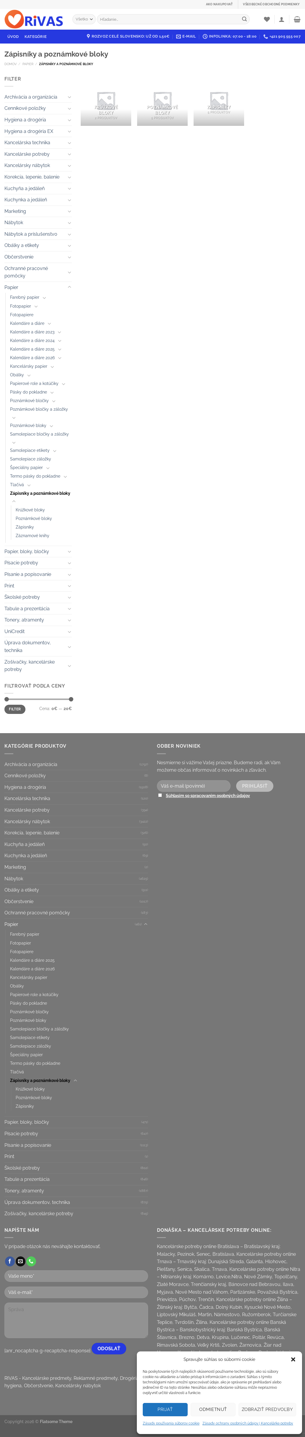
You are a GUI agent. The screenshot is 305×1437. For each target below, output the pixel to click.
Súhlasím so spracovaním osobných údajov (208, 795)
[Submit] (244, 19)
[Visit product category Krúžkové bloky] (106, 100)
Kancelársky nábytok (27, 165)
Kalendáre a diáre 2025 (32, 348)
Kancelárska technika (27, 142)
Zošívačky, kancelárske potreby (29, 665)
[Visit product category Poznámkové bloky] (162, 100)
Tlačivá (17, 484)
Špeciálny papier (26, 467)
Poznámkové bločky (29, 400)
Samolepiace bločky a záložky (39, 433)
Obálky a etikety (21, 245)
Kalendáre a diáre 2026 (32, 357)
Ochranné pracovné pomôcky (26, 272)
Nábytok (13, 222)
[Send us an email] (20, 1261)
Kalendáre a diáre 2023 (32, 331)
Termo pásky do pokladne (35, 476)
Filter (15, 709)
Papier (27, 64)
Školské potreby (22, 597)
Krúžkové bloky (30, 509)
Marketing (15, 211)
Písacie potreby (21, 563)
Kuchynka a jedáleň (25, 200)
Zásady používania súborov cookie (171, 1423)
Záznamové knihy (32, 535)
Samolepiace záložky (30, 458)
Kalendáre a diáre (27, 323)
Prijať (165, 1409)
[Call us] (31, 1261)
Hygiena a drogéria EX (28, 131)
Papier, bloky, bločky (26, 551)
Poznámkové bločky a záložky (39, 409)
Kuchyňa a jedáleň (24, 188)
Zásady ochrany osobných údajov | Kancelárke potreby (247, 1423)
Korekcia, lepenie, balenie (31, 177)
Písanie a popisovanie (27, 574)
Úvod (13, 36)
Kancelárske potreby (27, 154)
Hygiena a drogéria (25, 120)
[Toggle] (69, 96)
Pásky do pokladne (28, 391)
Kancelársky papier (28, 366)
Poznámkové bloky (28, 425)
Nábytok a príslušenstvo (30, 234)
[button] (293, 1359)
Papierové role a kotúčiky (34, 383)
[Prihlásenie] (282, 19)
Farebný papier (24, 297)
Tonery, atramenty (24, 620)
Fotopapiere (21, 314)
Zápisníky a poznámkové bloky (40, 493)
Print (9, 586)
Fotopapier (20, 306)
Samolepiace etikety (30, 450)
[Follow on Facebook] (10, 1261)
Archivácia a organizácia (30, 97)
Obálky (17, 374)
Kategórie (36, 36)
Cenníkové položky (25, 108)
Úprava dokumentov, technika (27, 646)
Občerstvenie (18, 257)
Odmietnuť (213, 1409)
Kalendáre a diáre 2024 (32, 340)
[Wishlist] (267, 19)
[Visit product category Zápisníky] (219, 100)
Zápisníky (25, 526)
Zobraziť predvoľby (267, 1409)
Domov (10, 64)
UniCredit (14, 631)
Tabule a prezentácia (27, 608)
